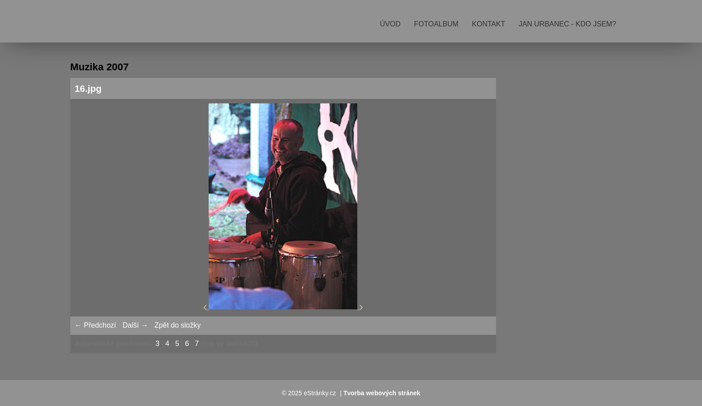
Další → (135, 325)
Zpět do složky (177, 325)
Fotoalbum (436, 24)
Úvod (390, 24)
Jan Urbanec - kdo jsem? (567, 24)
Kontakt (488, 24)
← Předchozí (95, 325)
